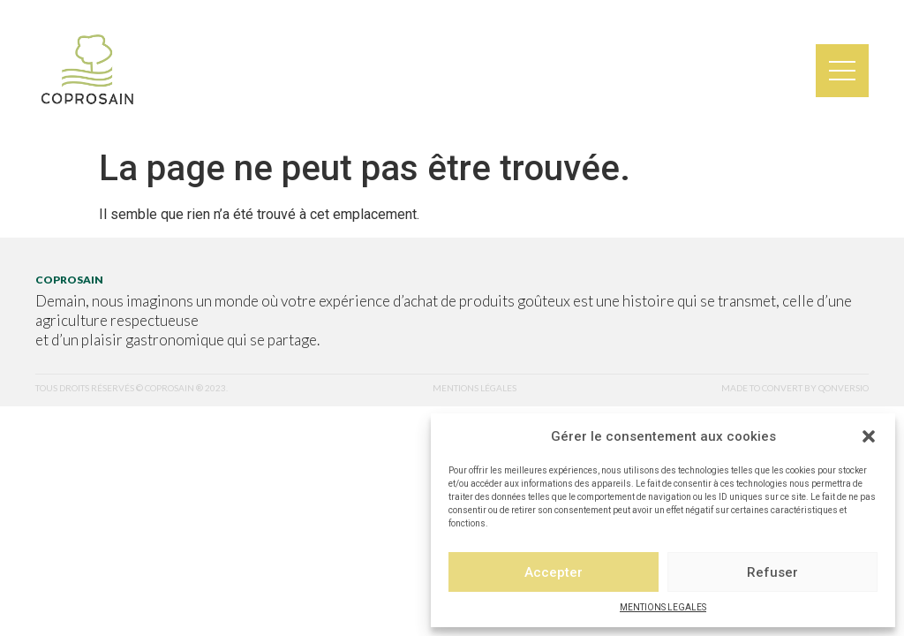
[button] (869, 436)
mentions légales (474, 387)
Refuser (772, 572)
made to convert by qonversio (795, 387)
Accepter (553, 572)
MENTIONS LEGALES (663, 607)
